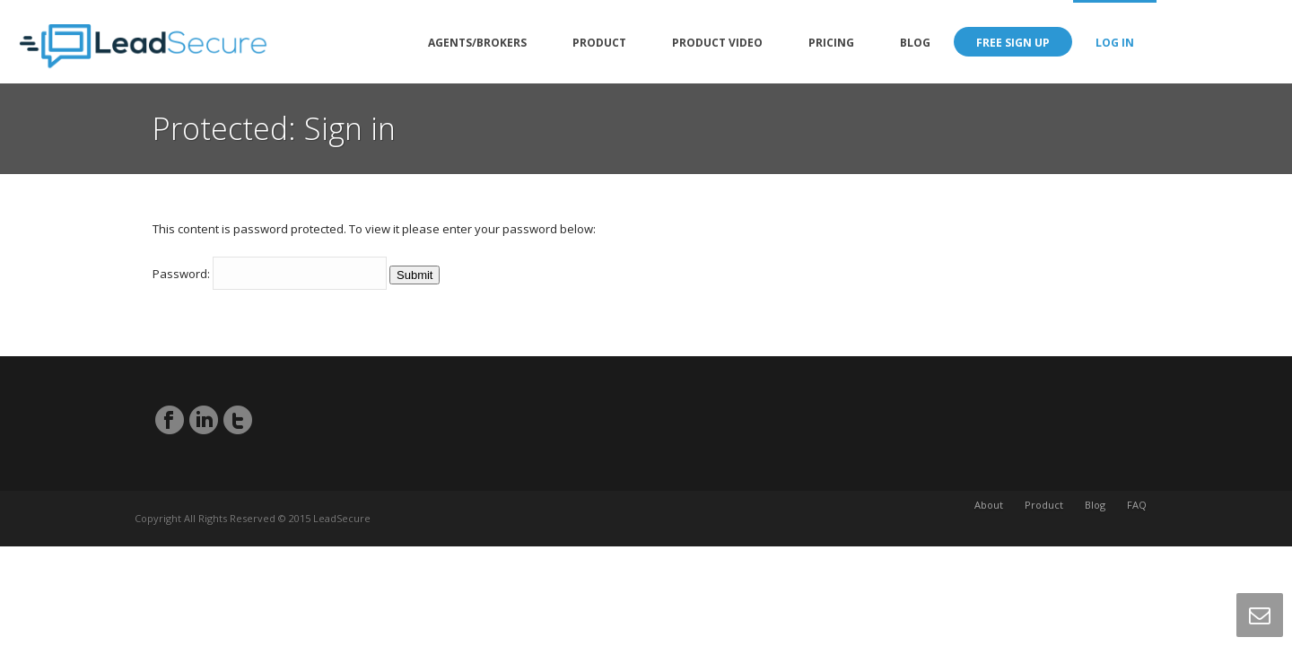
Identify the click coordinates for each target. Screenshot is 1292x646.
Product (599, 42)
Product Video (717, 42)
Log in (1115, 42)
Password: (270, 274)
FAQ (1137, 518)
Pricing (831, 42)
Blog (915, 42)
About (988, 518)
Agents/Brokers (477, 42)
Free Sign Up (1013, 42)
